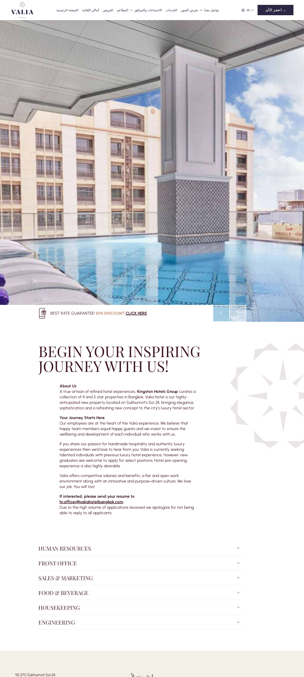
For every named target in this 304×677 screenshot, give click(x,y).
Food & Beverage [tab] (63, 417)
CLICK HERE (136, 138)
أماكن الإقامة (90, 10)
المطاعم (122, 10)
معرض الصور (189, 10)
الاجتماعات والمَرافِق (148, 10)
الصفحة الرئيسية (67, 10)
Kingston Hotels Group (157, 216)
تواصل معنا (211, 10)
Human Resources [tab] (64, 373)
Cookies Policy (143, 606)
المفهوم (45, 606)
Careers (102, 606)
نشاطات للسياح (26, 606)
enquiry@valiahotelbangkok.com (42, 522)
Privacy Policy (120, 606)
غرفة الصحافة (63, 606)
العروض (108, 10)
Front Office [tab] (57, 388)
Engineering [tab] (56, 447)
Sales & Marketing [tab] (65, 402)
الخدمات (171, 10)
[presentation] (221, 138)
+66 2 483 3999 (27, 517)
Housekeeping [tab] (59, 432)
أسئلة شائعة (84, 606)
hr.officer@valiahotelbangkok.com (91, 326)
